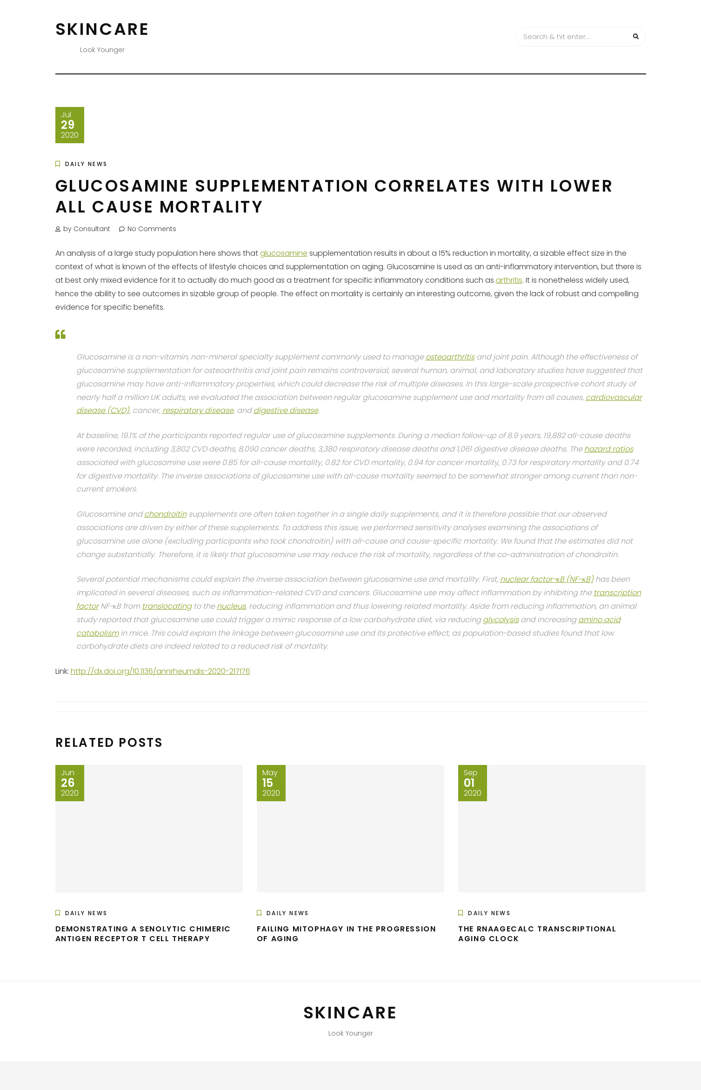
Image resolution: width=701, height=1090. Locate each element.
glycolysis (501, 619)
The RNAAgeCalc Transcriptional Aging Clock (537, 934)
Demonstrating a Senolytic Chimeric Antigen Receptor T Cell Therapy (143, 934)
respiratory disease (198, 410)
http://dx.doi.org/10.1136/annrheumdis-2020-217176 (160, 671)
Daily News (86, 164)
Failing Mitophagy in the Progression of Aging (346, 934)
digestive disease (286, 410)
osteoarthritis (450, 357)
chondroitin (165, 514)
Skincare (102, 29)
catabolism (97, 633)
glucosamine (283, 253)
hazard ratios (608, 449)
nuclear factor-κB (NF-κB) (547, 579)
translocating (167, 606)
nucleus (231, 606)
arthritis (509, 280)
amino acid (599, 619)
